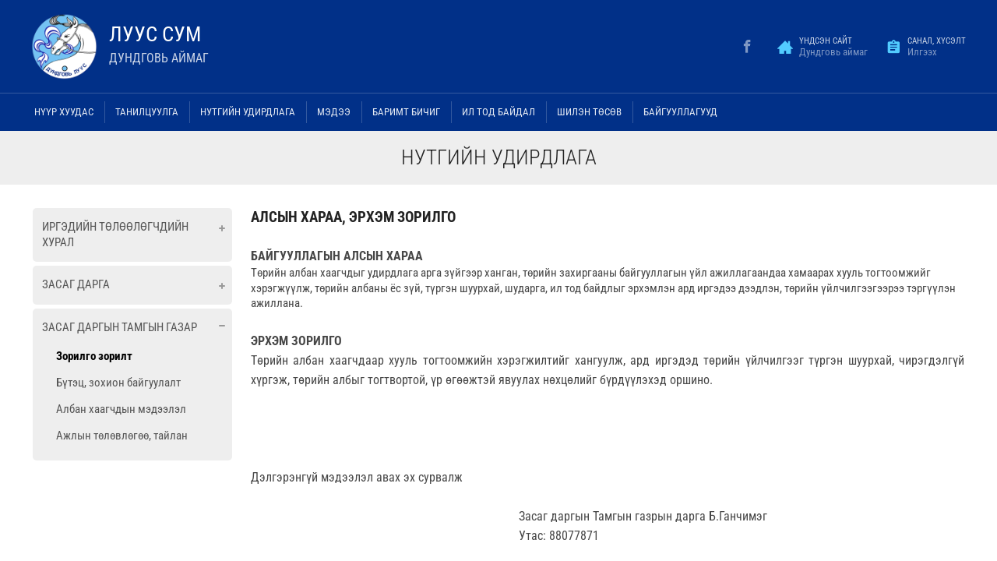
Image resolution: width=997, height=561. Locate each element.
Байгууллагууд (680, 112)
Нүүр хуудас (63, 112)
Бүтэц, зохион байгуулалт (118, 383)
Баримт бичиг (406, 112)
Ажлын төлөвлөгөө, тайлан (122, 436)
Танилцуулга (146, 112)
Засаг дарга (76, 284)
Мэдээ (334, 112)
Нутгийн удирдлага (247, 112)
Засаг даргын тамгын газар (119, 327)
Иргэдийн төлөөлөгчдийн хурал (115, 234)
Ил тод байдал (498, 112)
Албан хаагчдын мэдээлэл (121, 409)
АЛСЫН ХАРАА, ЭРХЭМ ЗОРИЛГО (353, 217)
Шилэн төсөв (589, 112)
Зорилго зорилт (94, 356)
